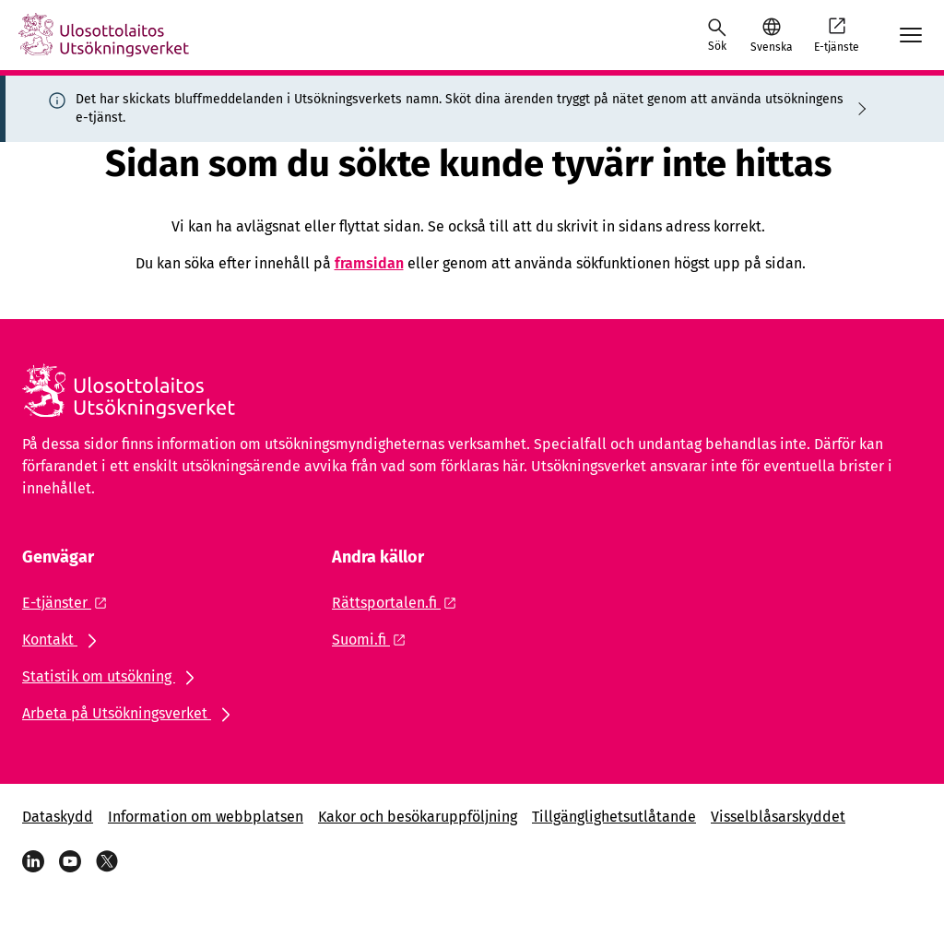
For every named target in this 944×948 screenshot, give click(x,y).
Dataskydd (57, 816)
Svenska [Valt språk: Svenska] (771, 47)
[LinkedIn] (33, 861)
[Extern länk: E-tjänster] (69, 602)
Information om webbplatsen (205, 816)
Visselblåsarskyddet (778, 816)
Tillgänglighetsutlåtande (614, 816)
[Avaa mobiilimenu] (911, 35)
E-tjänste (836, 34)
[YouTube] (70, 861)
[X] (107, 861)
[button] (771, 35)
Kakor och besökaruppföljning (417, 816)
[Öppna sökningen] (717, 35)
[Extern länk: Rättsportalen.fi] (399, 602)
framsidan (369, 263)
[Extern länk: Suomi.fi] (374, 639)
